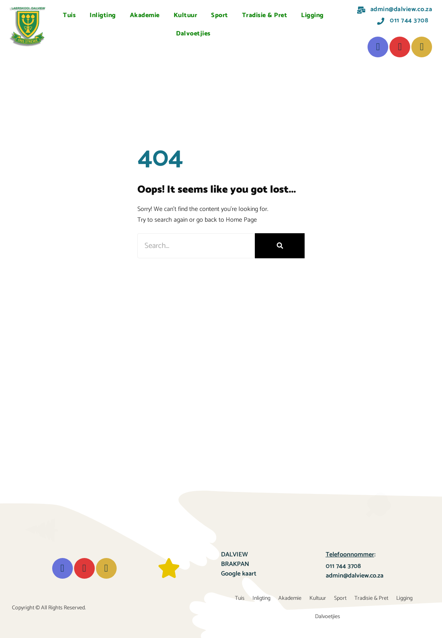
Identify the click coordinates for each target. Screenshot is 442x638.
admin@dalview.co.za (354, 575)
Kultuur (186, 15)
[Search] (280, 245)
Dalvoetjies (193, 33)
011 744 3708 (343, 566)
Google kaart (238, 573)
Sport (219, 15)
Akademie (145, 15)
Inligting (103, 15)
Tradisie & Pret (264, 15)
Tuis (69, 15)
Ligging (312, 15)
